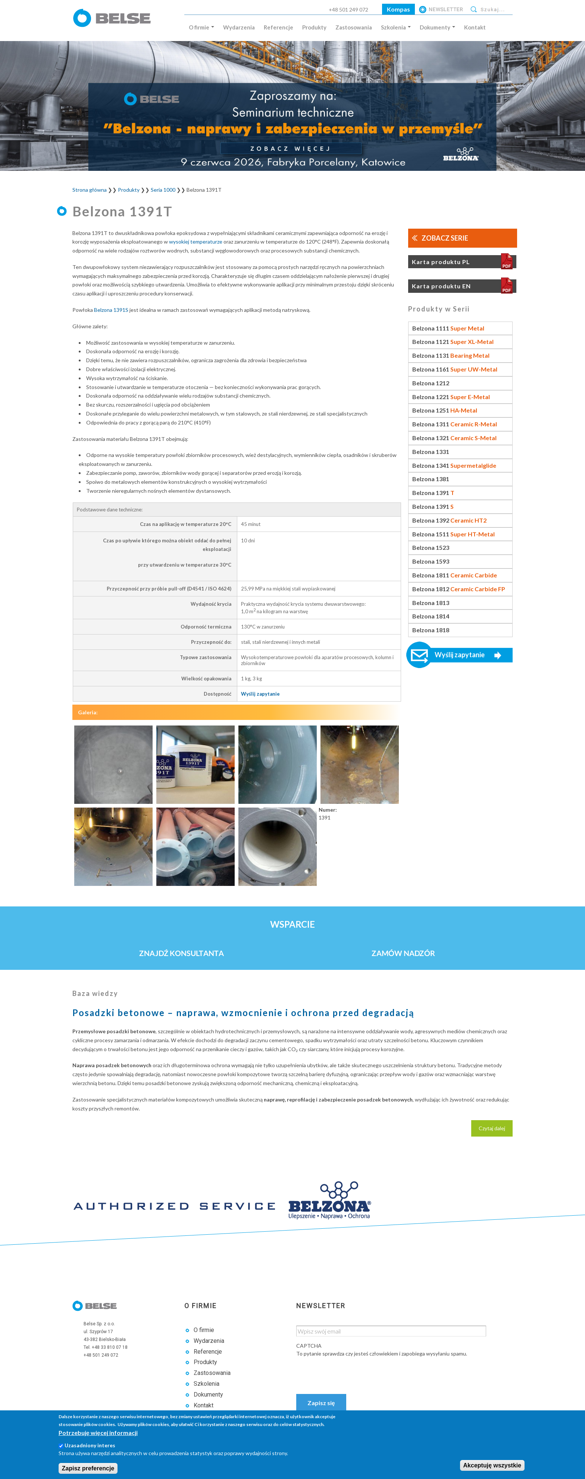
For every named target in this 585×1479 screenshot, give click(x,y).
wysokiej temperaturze (195, 241)
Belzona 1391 (433, 492)
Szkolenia (396, 27)
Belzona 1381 (430, 478)
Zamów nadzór (403, 953)
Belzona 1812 (458, 588)
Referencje (278, 27)
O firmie (201, 27)
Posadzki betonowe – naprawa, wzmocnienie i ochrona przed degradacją (243, 1012)
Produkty (314, 27)
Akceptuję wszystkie (492, 1465)
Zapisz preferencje (88, 1468)
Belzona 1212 (430, 382)
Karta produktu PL (441, 261)
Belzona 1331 (430, 451)
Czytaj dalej (496, 1130)
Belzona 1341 (454, 465)
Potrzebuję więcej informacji (98, 1432)
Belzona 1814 (430, 616)
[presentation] (353, 1371)
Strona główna (89, 190)
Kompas (398, 9)
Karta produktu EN (441, 285)
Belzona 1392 (449, 520)
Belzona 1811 (454, 575)
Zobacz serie (445, 238)
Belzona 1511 (453, 534)
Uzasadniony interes (90, 1445)
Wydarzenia (239, 27)
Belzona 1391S (111, 310)
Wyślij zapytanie (260, 694)
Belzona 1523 (430, 547)
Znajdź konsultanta (181, 953)
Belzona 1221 (451, 396)
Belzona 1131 (450, 355)
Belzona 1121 (453, 341)
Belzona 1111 (448, 328)
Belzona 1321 (454, 437)
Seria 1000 (163, 190)
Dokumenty (437, 27)
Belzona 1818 (430, 629)
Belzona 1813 (430, 602)
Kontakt (475, 27)
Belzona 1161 (454, 369)
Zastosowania (353, 27)
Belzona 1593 (430, 561)
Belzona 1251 (444, 410)
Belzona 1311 (454, 423)
